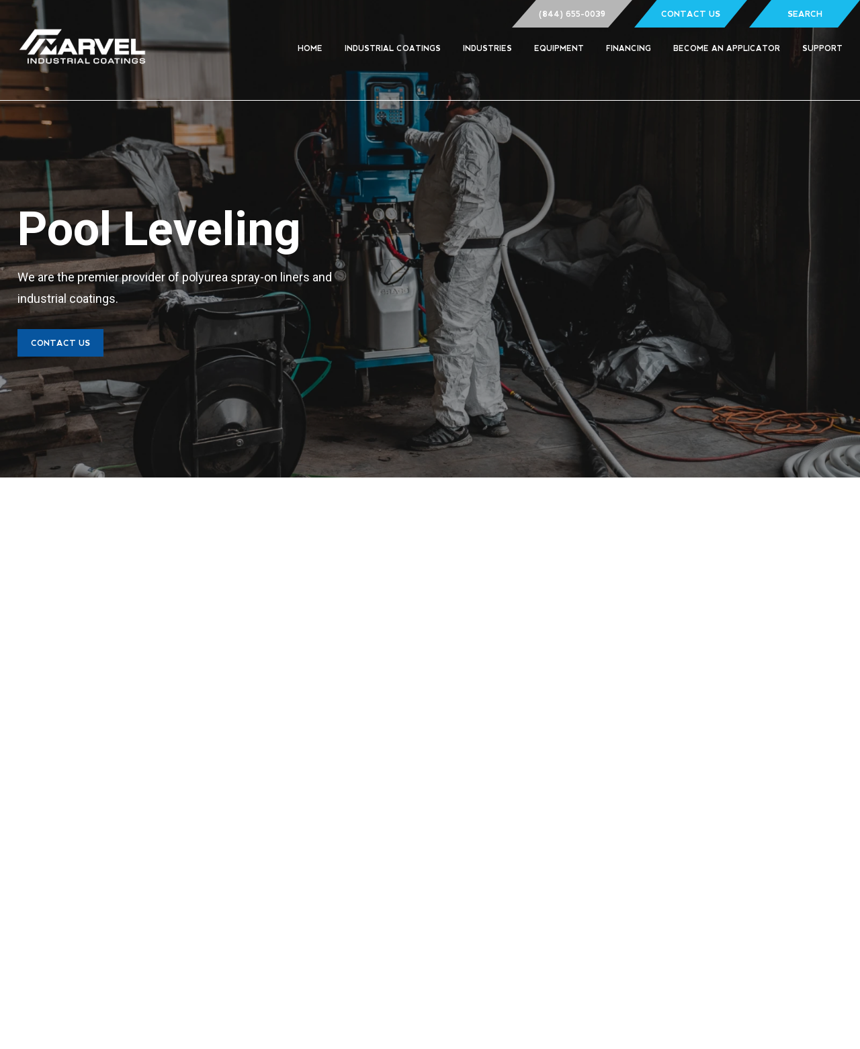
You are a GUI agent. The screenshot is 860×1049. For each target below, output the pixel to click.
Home (310, 48)
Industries (487, 48)
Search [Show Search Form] (804, 14)
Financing (628, 48)
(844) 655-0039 (572, 14)
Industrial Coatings (393, 48)
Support (822, 48)
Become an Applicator (726, 48)
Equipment (559, 48)
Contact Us (690, 14)
